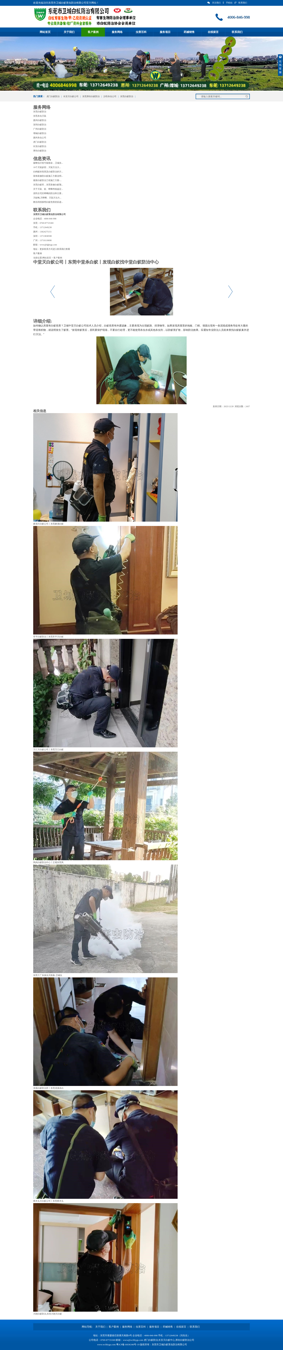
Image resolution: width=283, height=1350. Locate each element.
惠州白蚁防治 (39, 120)
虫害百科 (141, 32)
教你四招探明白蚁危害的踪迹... (48, 202)
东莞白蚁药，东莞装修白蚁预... (48, 184)
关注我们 (214, 2)
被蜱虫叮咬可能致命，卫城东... (48, 163)
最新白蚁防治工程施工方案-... (47, 180)
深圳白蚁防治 (39, 124)
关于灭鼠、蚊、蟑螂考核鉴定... (48, 189)
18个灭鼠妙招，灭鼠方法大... (47, 167)
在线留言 (213, 32)
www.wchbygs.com (106, 1344)
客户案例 (93, 32)
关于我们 (69, 32)
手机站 (227, 2)
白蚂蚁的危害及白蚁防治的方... (48, 171)
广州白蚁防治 (39, 129)
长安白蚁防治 (39, 146)
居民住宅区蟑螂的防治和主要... (48, 193)
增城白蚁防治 (39, 133)
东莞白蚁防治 (126, 96)
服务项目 (165, 32)
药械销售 (189, 32)
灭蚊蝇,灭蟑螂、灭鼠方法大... (47, 197)
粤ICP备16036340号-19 (128, 1344)
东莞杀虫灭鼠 (39, 116)
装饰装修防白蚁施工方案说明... (48, 176)
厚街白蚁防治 (39, 150)
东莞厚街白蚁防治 (91, 96)
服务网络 (117, 32)
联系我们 (241, 2)
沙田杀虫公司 (109, 96)
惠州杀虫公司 (39, 137)
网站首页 (45, 32)
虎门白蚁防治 (53, 96)
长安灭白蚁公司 (71, 96)
